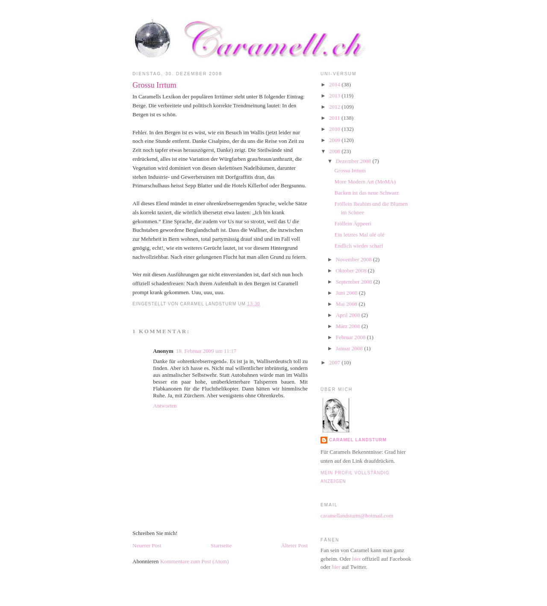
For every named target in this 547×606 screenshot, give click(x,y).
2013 (335, 95)
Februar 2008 (351, 337)
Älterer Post (294, 545)
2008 (335, 151)
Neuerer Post (147, 545)
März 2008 (349, 326)
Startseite (221, 545)
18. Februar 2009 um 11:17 (206, 351)
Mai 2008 (347, 304)
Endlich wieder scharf (358, 245)
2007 (335, 362)
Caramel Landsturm (358, 440)
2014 (335, 84)
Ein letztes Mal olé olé (359, 234)
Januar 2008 (350, 348)
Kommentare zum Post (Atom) (194, 561)
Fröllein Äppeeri (352, 223)
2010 (335, 129)
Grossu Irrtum (154, 85)
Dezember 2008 (354, 161)
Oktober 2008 (352, 270)
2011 (335, 118)
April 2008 (349, 315)
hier (356, 559)
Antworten (165, 405)
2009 (335, 140)
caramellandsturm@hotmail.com (357, 515)
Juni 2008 (347, 293)
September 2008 (354, 281)
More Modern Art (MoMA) (364, 181)
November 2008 (354, 259)
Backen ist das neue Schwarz (366, 192)
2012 (335, 106)
